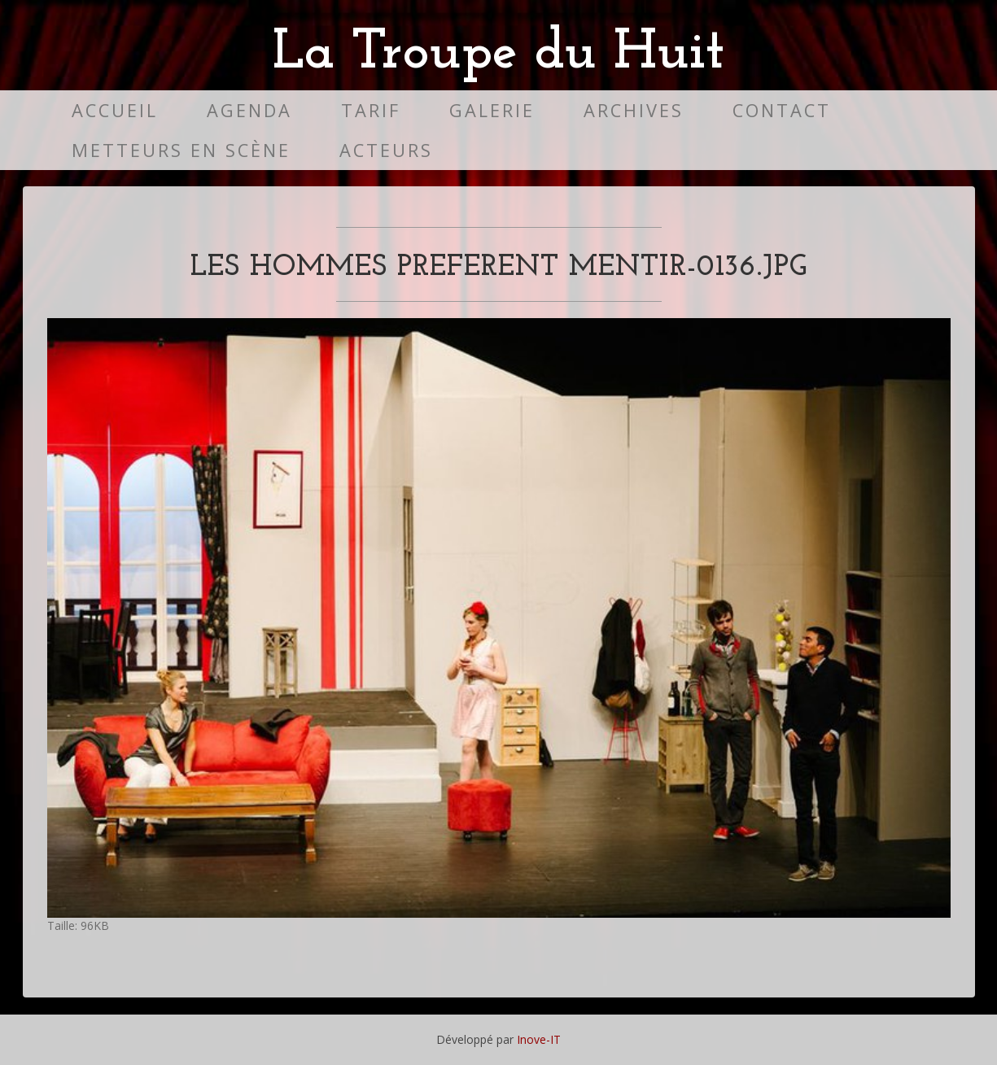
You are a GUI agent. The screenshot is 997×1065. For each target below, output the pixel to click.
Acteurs (386, 150)
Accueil (115, 110)
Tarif (370, 110)
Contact (781, 110)
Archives (634, 110)
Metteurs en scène (181, 150)
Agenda (249, 110)
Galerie (492, 110)
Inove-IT (539, 1039)
